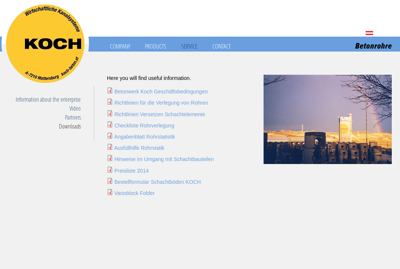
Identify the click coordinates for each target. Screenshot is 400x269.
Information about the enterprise (48, 99)
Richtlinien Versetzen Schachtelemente (159, 114)
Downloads (70, 126)
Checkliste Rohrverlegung (144, 126)
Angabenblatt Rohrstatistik (144, 137)
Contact (221, 46)
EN (378, 33)
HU (388, 33)
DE (369, 33)
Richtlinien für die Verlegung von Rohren (161, 103)
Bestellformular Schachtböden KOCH (157, 182)
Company (120, 46)
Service (189, 46)
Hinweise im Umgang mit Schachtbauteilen (164, 159)
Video (75, 108)
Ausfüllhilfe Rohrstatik (139, 148)
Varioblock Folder (134, 193)
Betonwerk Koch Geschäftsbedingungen (161, 92)
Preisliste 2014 (131, 171)
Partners (73, 117)
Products (155, 46)
